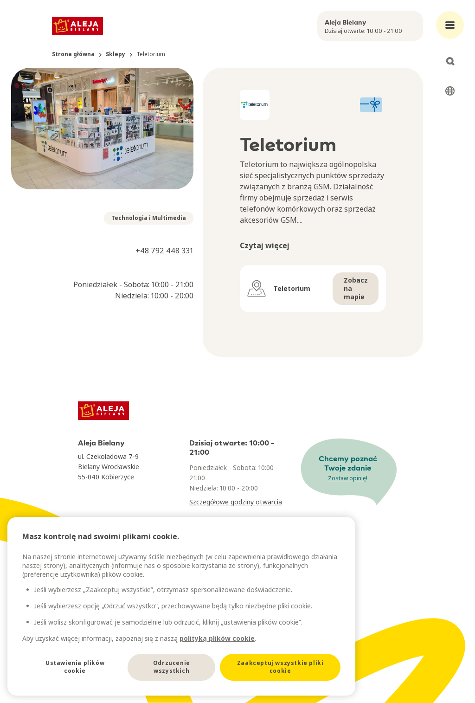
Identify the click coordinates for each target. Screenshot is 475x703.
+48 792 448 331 (164, 250)
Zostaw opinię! (347, 478)
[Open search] (450, 61)
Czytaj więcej (264, 245)
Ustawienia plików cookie (74, 667)
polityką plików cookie (217, 638)
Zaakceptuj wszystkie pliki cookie (280, 667)
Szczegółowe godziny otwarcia (235, 501)
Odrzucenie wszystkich (171, 667)
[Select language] (450, 91)
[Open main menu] (450, 25)
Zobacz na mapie (356, 288)
